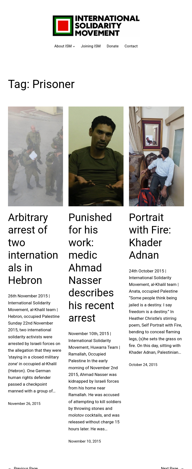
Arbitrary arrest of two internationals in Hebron (33, 248)
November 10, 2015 (84, 441)
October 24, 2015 (143, 364)
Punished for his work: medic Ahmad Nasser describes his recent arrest (91, 267)
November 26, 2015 (24, 403)
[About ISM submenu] (64, 46)
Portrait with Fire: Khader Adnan (150, 236)
